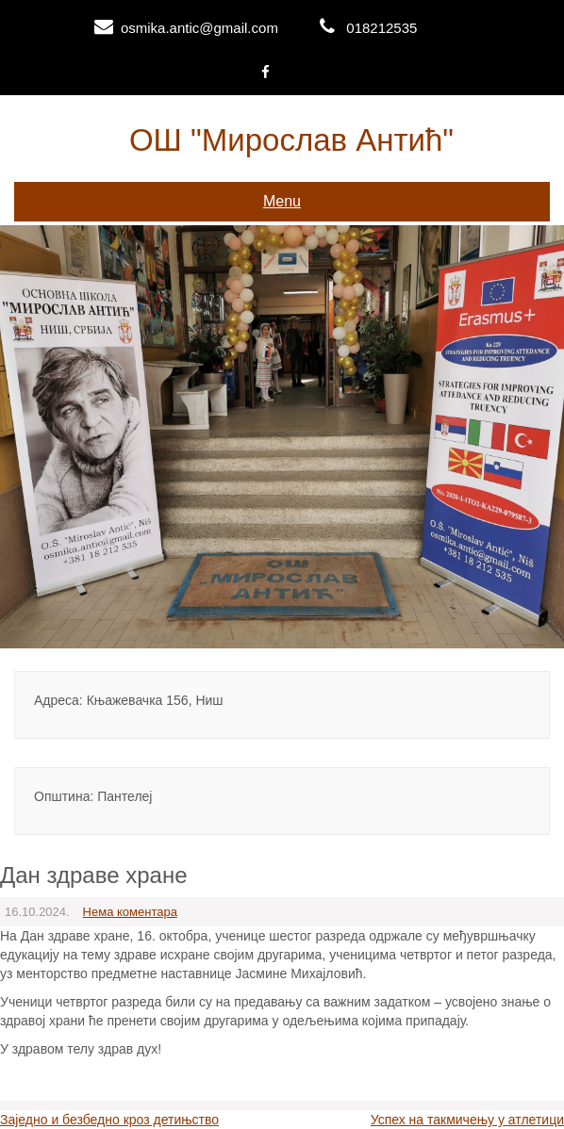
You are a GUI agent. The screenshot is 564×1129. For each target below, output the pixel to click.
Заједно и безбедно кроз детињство (109, 1119)
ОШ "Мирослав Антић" (291, 140)
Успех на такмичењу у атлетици (467, 1119)
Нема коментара (130, 912)
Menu (282, 201)
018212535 (381, 28)
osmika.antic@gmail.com (199, 28)
